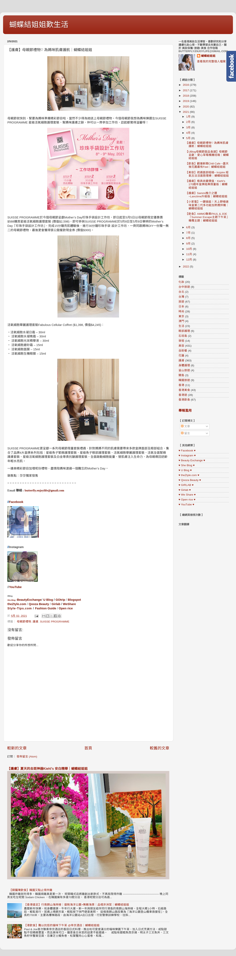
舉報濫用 (185, 410)
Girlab (56, 604)
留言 (185, 433)
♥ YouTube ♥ (186, 504)
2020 (186, 106)
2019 (186, 101)
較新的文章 (17, 748)
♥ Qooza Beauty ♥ (190, 480)
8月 (188, 238)
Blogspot (74, 599)
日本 (181, 306)
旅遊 (181, 301)
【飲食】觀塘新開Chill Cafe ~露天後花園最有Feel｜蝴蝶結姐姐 (207, 165)
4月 (188, 132)
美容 (181, 345)
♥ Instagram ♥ (187, 455)
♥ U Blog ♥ (185, 470)
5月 (188, 138)
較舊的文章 (159, 748)
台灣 (181, 296)
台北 (181, 291)
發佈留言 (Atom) (27, 756)
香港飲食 (184, 399)
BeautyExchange (29, 599)
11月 (189, 254)
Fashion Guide (45, 608)
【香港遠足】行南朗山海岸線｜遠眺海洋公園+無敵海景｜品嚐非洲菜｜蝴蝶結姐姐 (76, 904)
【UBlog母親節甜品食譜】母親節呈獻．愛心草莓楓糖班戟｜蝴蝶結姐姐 (207, 155)
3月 (188, 127)
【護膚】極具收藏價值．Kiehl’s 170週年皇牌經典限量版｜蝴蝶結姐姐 (207, 184)
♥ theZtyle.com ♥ (189, 475)
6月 (188, 227)
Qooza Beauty (39, 604)
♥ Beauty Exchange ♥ (192, 460)
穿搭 (181, 340)
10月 (189, 248)
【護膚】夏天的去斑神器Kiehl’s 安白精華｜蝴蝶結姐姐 (47, 768)
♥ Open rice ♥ (187, 499)
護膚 (35, 621)
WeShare (69, 604)
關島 (181, 375)
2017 (186, 90)
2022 (186, 266)
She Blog (11, 600)
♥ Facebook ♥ (187, 450)
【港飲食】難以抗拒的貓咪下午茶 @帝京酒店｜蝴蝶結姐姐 (61, 925)
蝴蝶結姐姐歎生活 (38, 24)
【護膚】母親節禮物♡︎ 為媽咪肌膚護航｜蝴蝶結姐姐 (207, 144)
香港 (181, 385)
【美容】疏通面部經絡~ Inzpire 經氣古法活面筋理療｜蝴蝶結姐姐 (207, 174)
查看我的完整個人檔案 (211, 61)
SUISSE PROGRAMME (54, 621)
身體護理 (184, 365)
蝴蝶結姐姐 (208, 55)
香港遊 (183, 394)
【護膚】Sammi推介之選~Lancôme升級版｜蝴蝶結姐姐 (206, 195)
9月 (188, 243)
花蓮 (181, 355)
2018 (186, 95)
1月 (188, 116)
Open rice (66, 608)
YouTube (15, 587)
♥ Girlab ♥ (185, 489)
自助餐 (183, 350)
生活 (181, 326)
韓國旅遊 (184, 380)
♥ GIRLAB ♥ (186, 485)
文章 (185, 426)
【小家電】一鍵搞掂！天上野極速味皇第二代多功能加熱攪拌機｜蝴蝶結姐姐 (207, 205)
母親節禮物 (24, 621)
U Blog (48, 599)
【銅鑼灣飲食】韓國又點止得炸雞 (30, 890)
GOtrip (60, 599)
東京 (181, 316)
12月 (189, 259)
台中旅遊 (184, 286)
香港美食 (184, 390)
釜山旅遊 (184, 370)
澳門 (181, 321)
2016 (186, 84)
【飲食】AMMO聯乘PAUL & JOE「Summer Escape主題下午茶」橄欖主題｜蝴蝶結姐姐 (207, 217)
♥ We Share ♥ (187, 494)
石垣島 (183, 335)
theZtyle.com (16, 604)
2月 (188, 121)
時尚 (181, 311)
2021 (186, 111)
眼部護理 (184, 330)
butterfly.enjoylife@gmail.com (44, 490)
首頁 (88, 748)
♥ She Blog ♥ (187, 465)
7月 (188, 232)
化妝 (181, 281)
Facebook (16, 502)
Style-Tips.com (19, 608)
